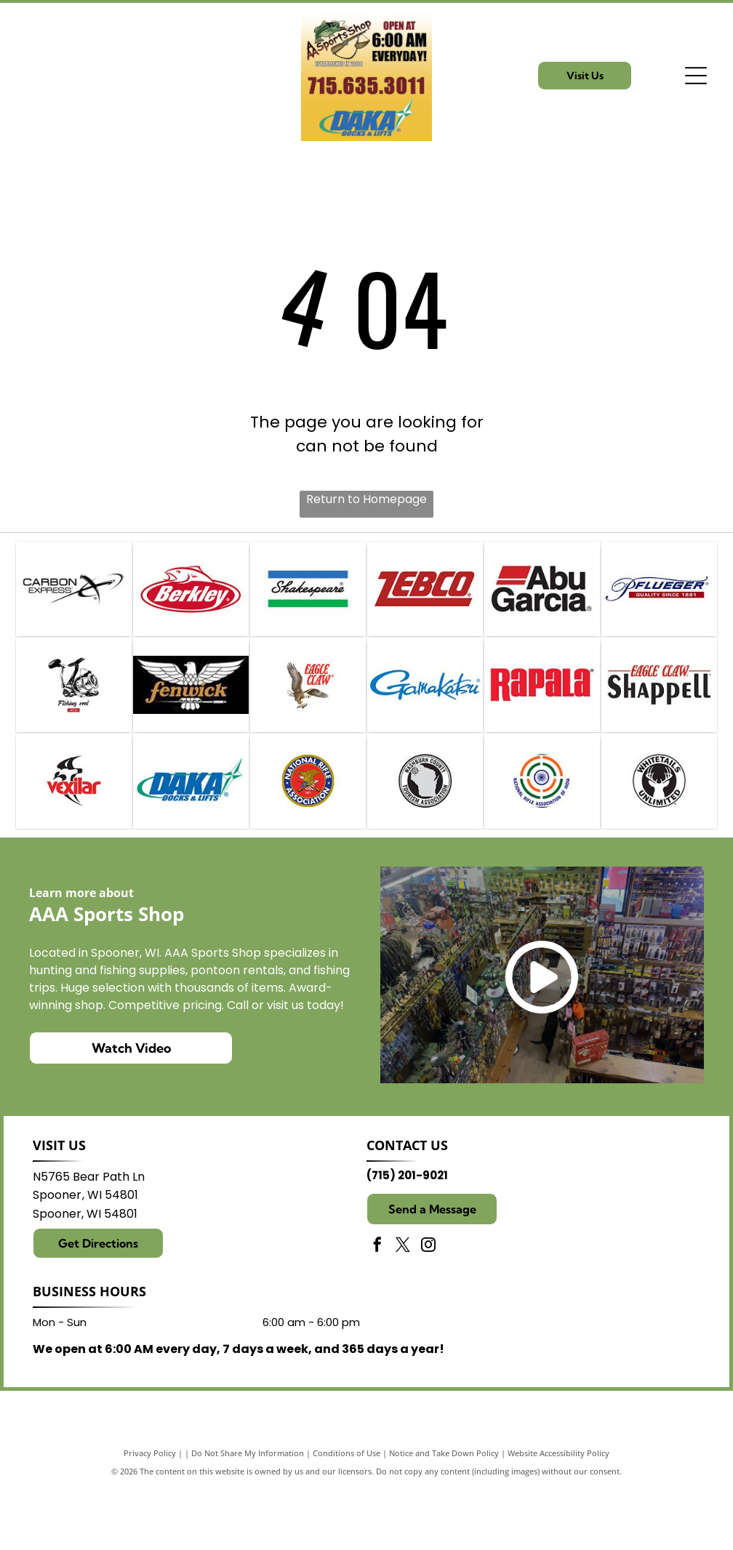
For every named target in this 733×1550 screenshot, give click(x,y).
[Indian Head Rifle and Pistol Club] (542, 833)
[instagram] (428, 1309)
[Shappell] (659, 716)
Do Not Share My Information (247, 1515)
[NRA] (308, 833)
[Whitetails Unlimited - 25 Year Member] (659, 833)
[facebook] (377, 1309)
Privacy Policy (150, 1515)
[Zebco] (425, 599)
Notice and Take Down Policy (444, 1515)
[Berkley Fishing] (191, 599)
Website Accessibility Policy (558, 1515)
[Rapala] (542, 716)
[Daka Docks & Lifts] (191, 833)
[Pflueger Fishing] (659, 599)
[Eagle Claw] (308, 716)
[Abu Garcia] (542, 599)
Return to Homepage (366, 499)
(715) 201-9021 (407, 1238)
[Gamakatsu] (425, 716)
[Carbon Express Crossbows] (74, 599)
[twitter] (403, 1309)
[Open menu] (696, 76)
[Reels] (74, 716)
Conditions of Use (346, 1515)
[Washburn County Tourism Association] (425, 833)
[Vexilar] (74, 833)
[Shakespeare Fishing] (308, 599)
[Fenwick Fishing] (191, 716)
